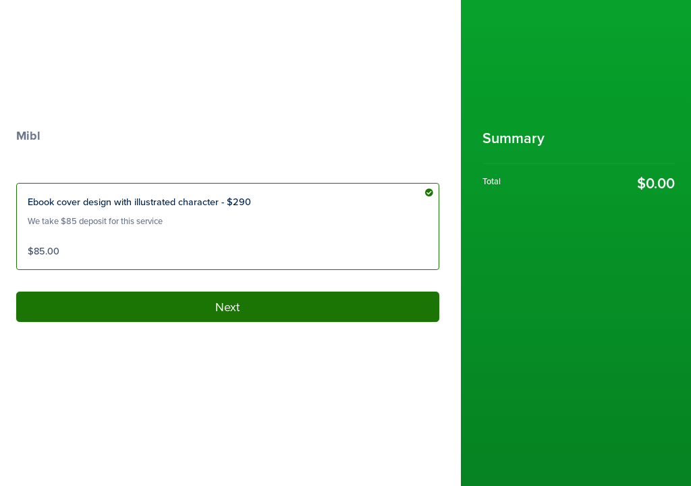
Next (227, 306)
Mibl (28, 135)
